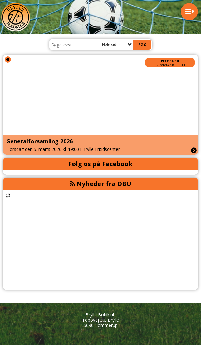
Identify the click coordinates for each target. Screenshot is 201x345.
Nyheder (170, 61)
